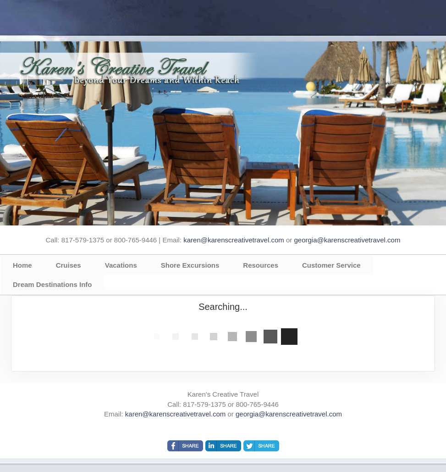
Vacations (121, 265)
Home (22, 265)
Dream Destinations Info (52, 284)
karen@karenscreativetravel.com (233, 240)
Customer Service (331, 265)
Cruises (68, 265)
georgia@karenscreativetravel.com (347, 240)
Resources (260, 265)
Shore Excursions (190, 265)
